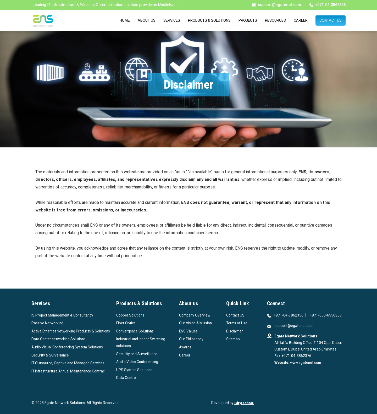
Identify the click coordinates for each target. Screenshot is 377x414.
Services (171, 21)
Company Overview (195, 315)
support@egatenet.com (273, 5)
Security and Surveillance (137, 354)
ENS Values (188, 331)
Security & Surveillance (50, 362)
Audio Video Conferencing (137, 362)
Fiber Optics (126, 323)
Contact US (235, 315)
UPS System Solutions (134, 370)
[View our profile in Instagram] (287, 377)
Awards (185, 347)
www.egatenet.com (306, 362)
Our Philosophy (191, 339)
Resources (275, 21)
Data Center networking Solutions (59, 346)
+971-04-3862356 (326, 5)
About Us (147, 21)
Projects (248, 21)
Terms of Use (237, 323)
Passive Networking (47, 323)
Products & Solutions (209, 21)
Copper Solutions (130, 315)
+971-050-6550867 (326, 315)
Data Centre (126, 378)
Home (125, 21)
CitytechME (244, 403)
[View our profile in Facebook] (275, 377)
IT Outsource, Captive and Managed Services (68, 370)
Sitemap (233, 339)
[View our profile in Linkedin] (281, 377)
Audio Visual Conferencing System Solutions (68, 354)
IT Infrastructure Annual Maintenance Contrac (69, 378)
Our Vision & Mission (195, 323)
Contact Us (330, 21)
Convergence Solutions (135, 331)
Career (301, 21)
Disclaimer (234, 331)
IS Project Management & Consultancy (63, 315)
